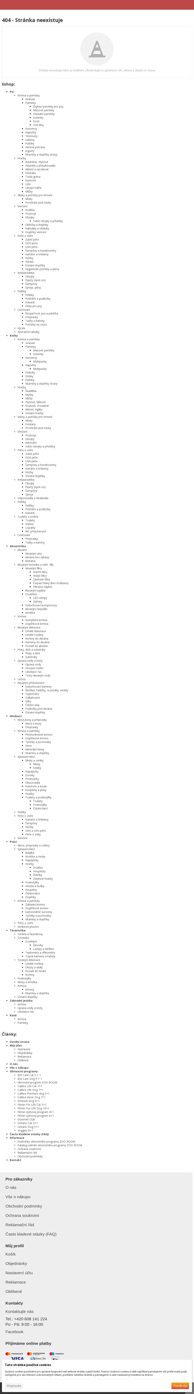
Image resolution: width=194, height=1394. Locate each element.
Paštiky (29, 143)
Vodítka (30, 210)
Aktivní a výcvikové (37, 169)
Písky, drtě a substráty (31, 649)
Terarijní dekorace (29, 960)
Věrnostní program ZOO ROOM (37, 1082)
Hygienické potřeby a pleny (42, 269)
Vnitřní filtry (40, 572)
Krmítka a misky (35, 856)
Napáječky (32, 771)
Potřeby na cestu (36, 324)
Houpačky (39, 871)
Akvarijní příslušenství (31, 683)
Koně (13, 1015)
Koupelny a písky (35, 790)
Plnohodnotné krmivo (39, 734)
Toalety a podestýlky (38, 797)
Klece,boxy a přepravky (32, 720)
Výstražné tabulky (29, 332)
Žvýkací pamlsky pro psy (48, 106)
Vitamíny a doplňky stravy (41, 154)
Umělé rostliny (34, 635)
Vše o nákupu (19, 1067)
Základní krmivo (35, 904)
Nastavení (24, 1049)
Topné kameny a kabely (40, 956)
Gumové (30, 180)
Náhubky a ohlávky (37, 228)
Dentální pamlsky (44, 114)
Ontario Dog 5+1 (28, 1127)
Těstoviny (31, 136)
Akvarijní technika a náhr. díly (36, 564)
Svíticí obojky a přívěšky (40, 446)
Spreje (29, 494)
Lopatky (30, 527)
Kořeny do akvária (36, 638)
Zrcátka (38, 867)
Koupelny (31, 890)
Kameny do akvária (37, 642)
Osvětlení (31, 594)
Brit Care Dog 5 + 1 (30, 1079)
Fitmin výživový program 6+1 (36, 1115)
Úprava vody (33, 664)
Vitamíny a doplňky (37, 753)
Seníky (37, 768)
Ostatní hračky (34, 413)
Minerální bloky (34, 749)
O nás (14, 1064)
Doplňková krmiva (36, 624)
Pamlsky (30, 103)
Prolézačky (32, 779)
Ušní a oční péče (35, 830)
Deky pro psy (33, 306)
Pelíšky (22, 291)
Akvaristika (18, 546)
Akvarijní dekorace (29, 627)
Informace (17, 1138)
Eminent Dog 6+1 (29, 1101)
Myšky (29, 394)
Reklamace (24, 1056)
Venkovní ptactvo (28, 926)
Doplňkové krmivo (36, 738)
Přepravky (31, 317)
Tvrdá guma (32, 177)
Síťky (28, 701)
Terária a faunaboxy (30, 934)
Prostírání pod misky (38, 202)
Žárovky (38, 945)
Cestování (24, 310)
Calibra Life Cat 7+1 (30, 1086)
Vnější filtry (40, 576)
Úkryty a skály (34, 967)
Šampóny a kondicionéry (40, 250)
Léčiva (21, 679)
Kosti (36, 121)
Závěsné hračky (43, 878)
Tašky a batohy (35, 321)
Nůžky (29, 258)
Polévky (30, 372)
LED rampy (40, 598)
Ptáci (13, 842)
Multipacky (40, 361)
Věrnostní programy (24, 1071)
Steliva (29, 524)
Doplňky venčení (35, 232)
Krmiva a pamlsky (29, 95)
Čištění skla (32, 705)
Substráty (31, 657)
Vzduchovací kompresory (41, 605)
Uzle (28, 184)
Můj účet (16, 1045)
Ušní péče (31, 247)
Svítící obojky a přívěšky (48, 221)
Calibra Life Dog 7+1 (30, 1090)
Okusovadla (32, 782)
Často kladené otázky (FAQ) (29, 1134)
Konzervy (31, 128)
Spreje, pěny (33, 287)
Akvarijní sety (33, 553)
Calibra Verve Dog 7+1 (32, 1097)
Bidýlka (29, 853)
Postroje (30, 213)
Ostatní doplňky (35, 265)
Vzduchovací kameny (38, 686)
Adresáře (31, 443)
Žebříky (37, 875)
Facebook (14, 1331)
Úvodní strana (19, 1042)
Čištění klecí (40, 808)
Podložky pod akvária (38, 709)
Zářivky (37, 601)
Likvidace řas (33, 672)
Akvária (22, 550)
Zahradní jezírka (21, 1000)
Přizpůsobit (14, 1386)
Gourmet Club (26, 1119)
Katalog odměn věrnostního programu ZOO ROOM (50, 1145)
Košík (10, 1254)
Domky (29, 775)
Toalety (30, 520)
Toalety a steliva (28, 516)
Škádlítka (30, 391)
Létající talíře (33, 188)
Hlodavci (16, 716)
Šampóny (31, 284)
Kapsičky (30, 132)
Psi (12, 92)
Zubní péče (32, 239)
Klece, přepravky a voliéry (34, 845)
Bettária (30, 561)
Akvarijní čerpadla (36, 609)
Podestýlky (40, 805)
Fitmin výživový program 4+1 (36, 1112)
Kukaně (30, 302)
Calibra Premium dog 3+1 (34, 1093)
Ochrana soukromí (29, 1149)
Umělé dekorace (35, 631)
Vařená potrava (35, 147)
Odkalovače (32, 697)
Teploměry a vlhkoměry (40, 952)
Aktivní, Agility (33, 409)
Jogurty (29, 151)
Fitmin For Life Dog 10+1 (33, 1108)
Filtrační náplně (42, 587)
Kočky (14, 335)
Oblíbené (23, 1060)
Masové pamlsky (43, 110)
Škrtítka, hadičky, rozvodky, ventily (46, 690)
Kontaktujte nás (19, 1311)
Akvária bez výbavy (37, 557)
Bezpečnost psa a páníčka (41, 313)
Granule (30, 99)
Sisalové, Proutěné (37, 406)
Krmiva (22, 616)
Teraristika (17, 930)
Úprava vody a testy (30, 660)
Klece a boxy (33, 723)
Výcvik (21, 328)
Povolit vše (180, 1386)
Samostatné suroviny (38, 912)
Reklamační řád (27, 1152)
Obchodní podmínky (30, 1156)
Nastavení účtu (19, 1273)
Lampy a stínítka (43, 949)
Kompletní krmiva (36, 620)
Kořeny (29, 975)
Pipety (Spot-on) (35, 280)
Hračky (22, 158)
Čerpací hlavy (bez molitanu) (50, 583)
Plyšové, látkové (35, 402)
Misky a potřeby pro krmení (35, 195)
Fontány (30, 424)
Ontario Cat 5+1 (28, 1123)
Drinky (29, 376)
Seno (28, 745)
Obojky (29, 217)
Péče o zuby (33, 834)
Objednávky (25, 1053)
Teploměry (32, 694)
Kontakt (15, 1160)
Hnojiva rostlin (34, 668)
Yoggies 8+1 (25, 1130)
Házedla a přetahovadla (40, 165)
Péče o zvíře (25, 236)
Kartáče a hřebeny (36, 254)
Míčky (28, 191)
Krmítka (30, 612)
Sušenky (38, 117)
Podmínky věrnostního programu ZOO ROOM (46, 1141)
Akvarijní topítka (35, 590)
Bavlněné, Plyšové (36, 162)
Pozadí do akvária (36, 646)
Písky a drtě (32, 653)
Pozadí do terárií (35, 971)
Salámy (29, 140)
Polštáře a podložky (37, 298)
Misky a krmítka (27, 982)
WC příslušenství (35, 531)
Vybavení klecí (26, 757)
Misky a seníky (34, 760)
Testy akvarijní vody (37, 675)
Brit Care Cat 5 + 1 (29, 1075)
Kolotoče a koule (36, 786)
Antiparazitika (26, 273)
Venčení (22, 206)
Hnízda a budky (34, 886)
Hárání (29, 261)
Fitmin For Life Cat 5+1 (32, 1104)
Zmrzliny (38, 125)
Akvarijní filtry (33, 568)
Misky (28, 199)
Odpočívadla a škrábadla (33, 498)
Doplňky (30, 897)
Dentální (30, 173)
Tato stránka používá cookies (28, 1365)
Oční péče (31, 243)
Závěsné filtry (41, 579)
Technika (23, 938)
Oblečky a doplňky (36, 225)
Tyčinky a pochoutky (38, 742)
